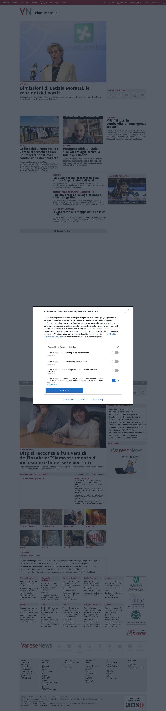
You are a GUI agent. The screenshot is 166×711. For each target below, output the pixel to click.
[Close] (127, 311)
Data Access (83, 399)
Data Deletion (68, 399)
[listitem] (83, 347)
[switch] (115, 352)
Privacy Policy (97, 399)
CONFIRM (64, 390)
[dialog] (83, 355)
